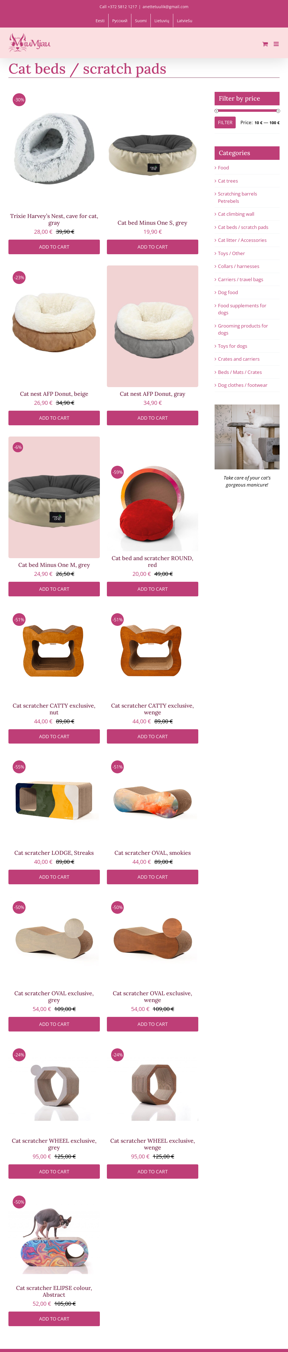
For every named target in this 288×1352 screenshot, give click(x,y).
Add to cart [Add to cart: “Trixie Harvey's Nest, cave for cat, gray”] (54, 247)
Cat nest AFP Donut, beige (54, 393)
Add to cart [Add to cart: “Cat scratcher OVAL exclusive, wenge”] (153, 1024)
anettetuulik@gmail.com (165, 6)
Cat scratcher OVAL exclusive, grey (54, 996)
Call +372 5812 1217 (118, 6)
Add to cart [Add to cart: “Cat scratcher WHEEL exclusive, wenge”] (153, 1171)
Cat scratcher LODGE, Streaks (54, 852)
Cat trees (228, 181)
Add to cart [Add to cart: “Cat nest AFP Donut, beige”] (54, 418)
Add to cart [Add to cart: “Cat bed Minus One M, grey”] (54, 589)
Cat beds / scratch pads (243, 227)
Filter (225, 122)
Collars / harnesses (238, 266)
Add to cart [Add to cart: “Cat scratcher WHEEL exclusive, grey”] (54, 1171)
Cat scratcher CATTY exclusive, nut (54, 709)
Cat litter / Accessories (242, 240)
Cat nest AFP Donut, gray (152, 393)
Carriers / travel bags (240, 279)
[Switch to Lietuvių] (162, 20)
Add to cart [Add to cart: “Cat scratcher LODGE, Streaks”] (54, 877)
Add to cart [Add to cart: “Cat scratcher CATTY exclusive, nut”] (54, 736)
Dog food (228, 292)
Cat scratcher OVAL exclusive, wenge (152, 996)
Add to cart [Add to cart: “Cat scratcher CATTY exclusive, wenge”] (153, 736)
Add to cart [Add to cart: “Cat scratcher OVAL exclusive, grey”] (54, 1024)
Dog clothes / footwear (242, 385)
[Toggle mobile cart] (265, 44)
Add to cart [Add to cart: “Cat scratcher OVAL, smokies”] (153, 877)
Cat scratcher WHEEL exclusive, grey (54, 1144)
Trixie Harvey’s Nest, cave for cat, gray (54, 219)
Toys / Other (231, 253)
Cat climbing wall (236, 214)
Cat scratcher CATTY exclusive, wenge (152, 709)
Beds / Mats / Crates (240, 372)
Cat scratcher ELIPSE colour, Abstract (54, 1291)
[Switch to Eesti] (100, 20)
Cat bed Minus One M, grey (54, 564)
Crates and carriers (239, 359)
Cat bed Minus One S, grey (152, 222)
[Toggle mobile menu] (277, 44)
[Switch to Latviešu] (184, 20)
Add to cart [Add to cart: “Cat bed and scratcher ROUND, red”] (153, 589)
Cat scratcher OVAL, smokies (152, 852)
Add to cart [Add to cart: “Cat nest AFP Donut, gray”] (153, 418)
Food (223, 167)
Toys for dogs (232, 346)
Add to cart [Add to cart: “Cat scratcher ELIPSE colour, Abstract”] (54, 1318)
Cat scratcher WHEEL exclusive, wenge (152, 1144)
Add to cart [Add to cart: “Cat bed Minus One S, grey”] (153, 247)
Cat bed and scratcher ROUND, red (152, 561)
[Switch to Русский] (120, 20)
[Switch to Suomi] (140, 20)
